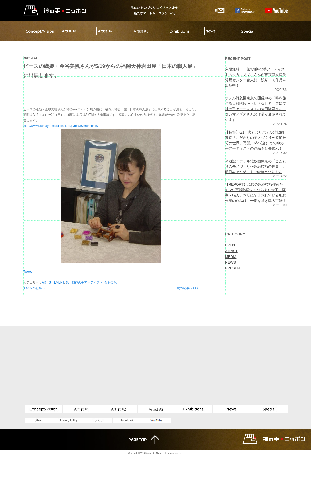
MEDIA (230, 257)
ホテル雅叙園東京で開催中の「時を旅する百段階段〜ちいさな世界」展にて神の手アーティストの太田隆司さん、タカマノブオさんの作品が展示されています (255, 109)
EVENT (59, 282)
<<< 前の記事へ (34, 288)
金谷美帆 (110, 282)
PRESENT (233, 268)
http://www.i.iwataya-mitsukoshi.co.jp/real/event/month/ (60, 126)
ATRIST (231, 251)
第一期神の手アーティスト (84, 282)
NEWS (230, 262)
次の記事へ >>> (187, 288)
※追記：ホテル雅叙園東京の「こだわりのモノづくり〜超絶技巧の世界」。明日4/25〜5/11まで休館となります (255, 166)
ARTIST (47, 282)
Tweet (27, 271)
